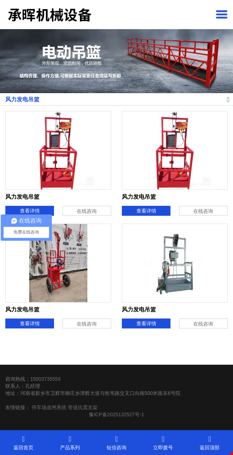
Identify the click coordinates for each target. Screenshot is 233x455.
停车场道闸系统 (49, 407)
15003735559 (45, 379)
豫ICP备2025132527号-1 (116, 414)
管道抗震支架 (83, 407)
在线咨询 (87, 211)
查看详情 (30, 211)
